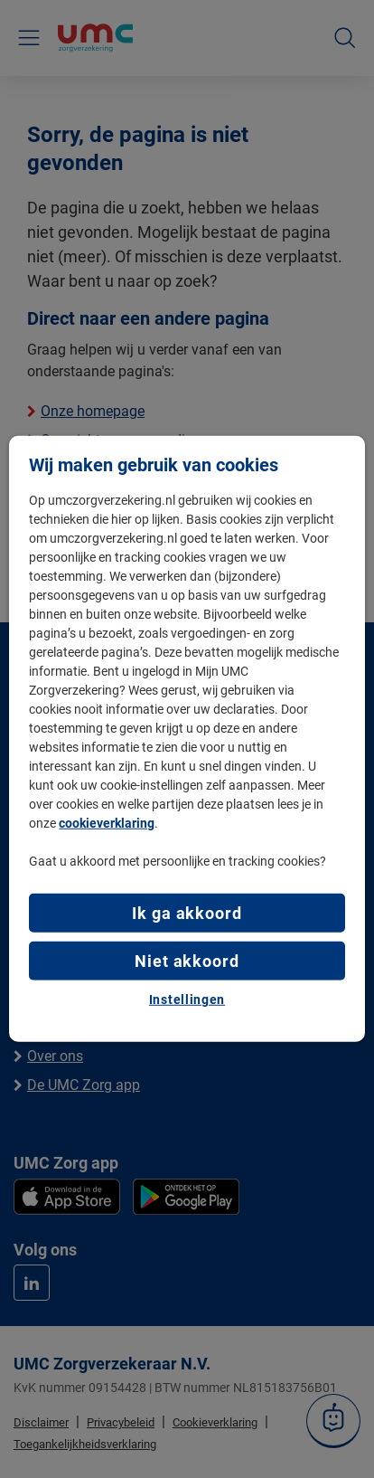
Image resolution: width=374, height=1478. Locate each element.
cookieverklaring (106, 822)
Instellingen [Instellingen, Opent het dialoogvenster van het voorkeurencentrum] (187, 999)
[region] (186, 739)
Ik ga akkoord (187, 912)
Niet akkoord (187, 960)
